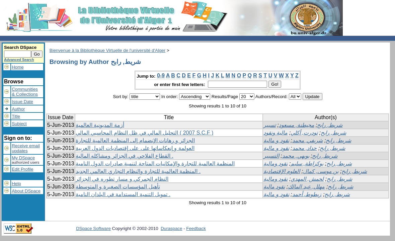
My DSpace (23, 157)
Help (16, 183)
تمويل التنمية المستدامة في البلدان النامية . (123, 194)
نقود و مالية (276, 140)
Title (16, 116)
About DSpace (26, 190)
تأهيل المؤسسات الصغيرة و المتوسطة (118, 186)
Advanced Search (19, 60)
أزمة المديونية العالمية (100, 125)
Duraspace (171, 228)
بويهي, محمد (295, 156)
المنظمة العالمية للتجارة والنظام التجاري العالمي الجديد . (138, 171)
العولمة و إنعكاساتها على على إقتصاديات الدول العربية (135, 148)
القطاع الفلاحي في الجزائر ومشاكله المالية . (124, 156)
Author (18, 108)
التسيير (271, 156)
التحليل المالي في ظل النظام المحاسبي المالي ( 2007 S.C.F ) (145, 133)
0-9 (161, 75)
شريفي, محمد (307, 140)
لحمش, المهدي (307, 179)
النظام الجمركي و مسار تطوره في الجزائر (122, 179)
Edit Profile (22, 169)
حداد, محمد (304, 148)
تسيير (269, 125)
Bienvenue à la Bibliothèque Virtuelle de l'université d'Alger (107, 50)
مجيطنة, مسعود (296, 125)
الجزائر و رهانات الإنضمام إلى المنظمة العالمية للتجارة (135, 140)
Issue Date (22, 101)
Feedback (196, 228)
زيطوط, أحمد (307, 194)
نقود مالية (274, 186)
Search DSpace (20, 47)
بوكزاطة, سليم (307, 163)
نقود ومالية (275, 163)
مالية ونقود (275, 133)
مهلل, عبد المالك (306, 186)
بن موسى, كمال (320, 171)
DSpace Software (93, 228)
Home (18, 67)
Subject (19, 123)
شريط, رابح (329, 125)
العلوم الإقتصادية (281, 171)
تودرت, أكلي (304, 133)
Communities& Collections (25, 92)
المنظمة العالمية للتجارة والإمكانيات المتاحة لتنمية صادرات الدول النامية (155, 163)
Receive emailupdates (26, 148)
